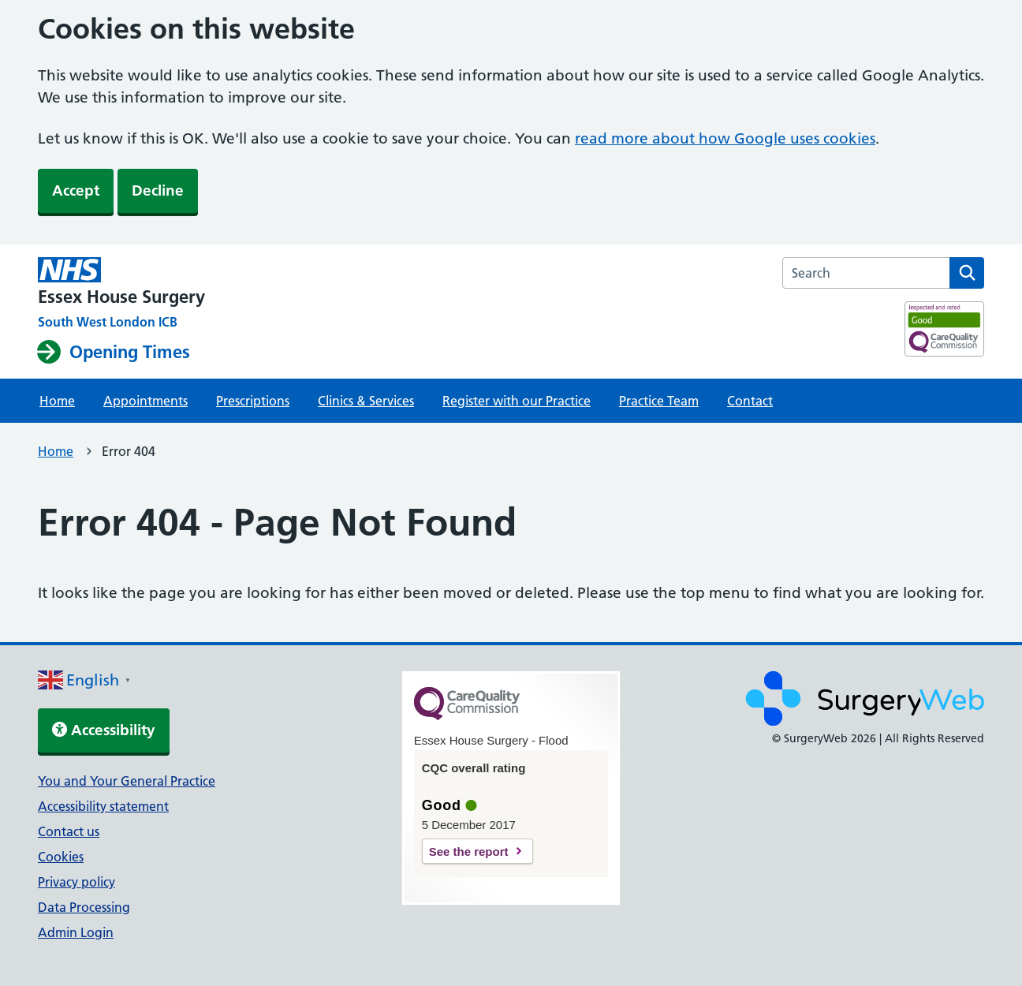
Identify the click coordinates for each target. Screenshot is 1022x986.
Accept (75, 190)
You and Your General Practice (126, 781)
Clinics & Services (366, 401)
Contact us (68, 831)
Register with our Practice (516, 401)
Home (57, 401)
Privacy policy (76, 882)
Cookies (61, 857)
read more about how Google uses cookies (725, 138)
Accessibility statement (103, 806)
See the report (469, 851)
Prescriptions (252, 401)
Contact (750, 401)
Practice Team (659, 401)
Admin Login (76, 932)
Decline (158, 190)
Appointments (145, 401)
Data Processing (84, 907)
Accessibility (103, 730)
